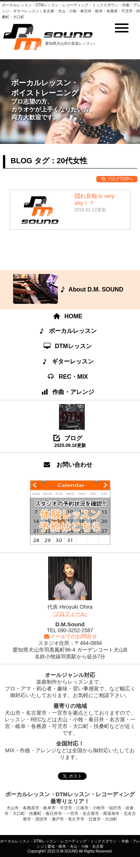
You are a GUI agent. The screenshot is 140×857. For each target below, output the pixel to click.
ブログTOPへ (116, 179)
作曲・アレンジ (68, 392)
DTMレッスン (67, 346)
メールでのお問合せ (70, 636)
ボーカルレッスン (68, 331)
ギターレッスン (68, 361)
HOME (68, 316)
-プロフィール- (70, 614)
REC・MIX (68, 376)
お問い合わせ (68, 464)
